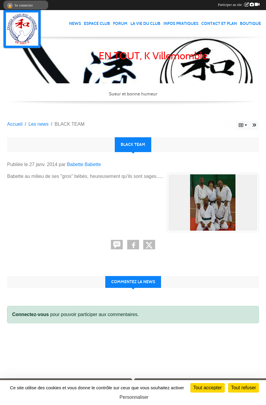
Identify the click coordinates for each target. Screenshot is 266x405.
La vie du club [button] (145, 23)
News (75, 23)
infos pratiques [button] (180, 23)
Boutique (250, 23)
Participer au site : (238, 5)
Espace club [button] (97, 23)
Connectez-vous (30, 314)
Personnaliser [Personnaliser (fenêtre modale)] (134, 397)
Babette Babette (84, 164)
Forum (120, 23)
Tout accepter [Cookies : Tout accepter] (207, 387)
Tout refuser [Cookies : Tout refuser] (243, 387)
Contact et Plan (219, 23)
